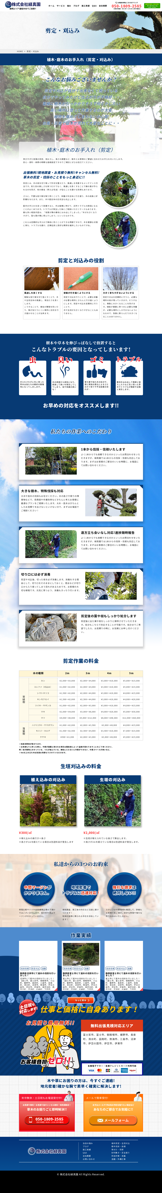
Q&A (94, 5)
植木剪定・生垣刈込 (120, 1143)
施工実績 (86, 5)
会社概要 (103, 5)
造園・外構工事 (118, 1159)
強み (69, 5)
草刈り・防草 (117, 1149)
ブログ (76, 5)
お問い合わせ (89, 1159)
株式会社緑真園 (51, 1151)
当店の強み (88, 1143)
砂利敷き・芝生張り (120, 1152)
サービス (61, 5)
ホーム (51, 5)
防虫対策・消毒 (118, 1155)
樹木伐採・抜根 (118, 1146)
